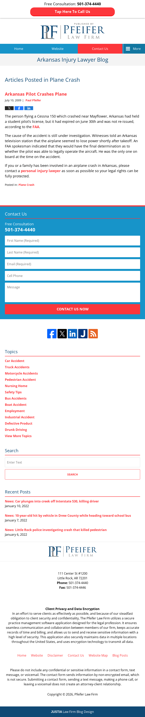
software (48, 623)
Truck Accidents (17, 367)
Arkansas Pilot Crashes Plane (36, 94)
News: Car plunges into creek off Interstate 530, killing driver (52, 501)
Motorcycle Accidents (21, 373)
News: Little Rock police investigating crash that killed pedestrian (56, 530)
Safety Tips (13, 392)
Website (58, 49)
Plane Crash (26, 185)
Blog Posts (120, 655)
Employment (15, 411)
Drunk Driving (16, 430)
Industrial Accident (19, 417)
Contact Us (100, 49)
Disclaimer (55, 655)
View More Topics (18, 436)
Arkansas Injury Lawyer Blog (73, 31)
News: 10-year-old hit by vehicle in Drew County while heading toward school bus (68, 515)
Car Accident (14, 361)
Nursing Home (16, 386)
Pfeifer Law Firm (86, 694)
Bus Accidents (16, 398)
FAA (36, 126)
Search (72, 474)
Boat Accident (16, 405)
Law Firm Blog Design (72, 712)
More (137, 49)
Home (18, 49)
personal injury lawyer (41, 170)
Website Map (98, 655)
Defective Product (18, 423)
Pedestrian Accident (20, 379)
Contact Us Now (72, 309)
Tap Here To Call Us (72, 11)
